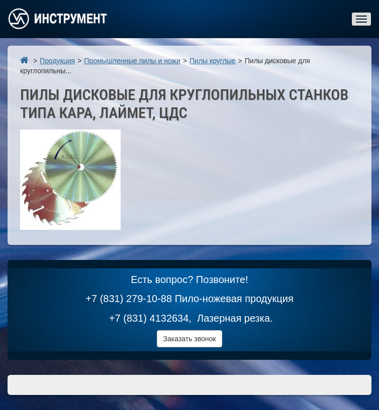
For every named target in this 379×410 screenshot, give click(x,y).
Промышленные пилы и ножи (132, 61)
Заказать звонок (189, 339)
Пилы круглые (213, 61)
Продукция (57, 61)
